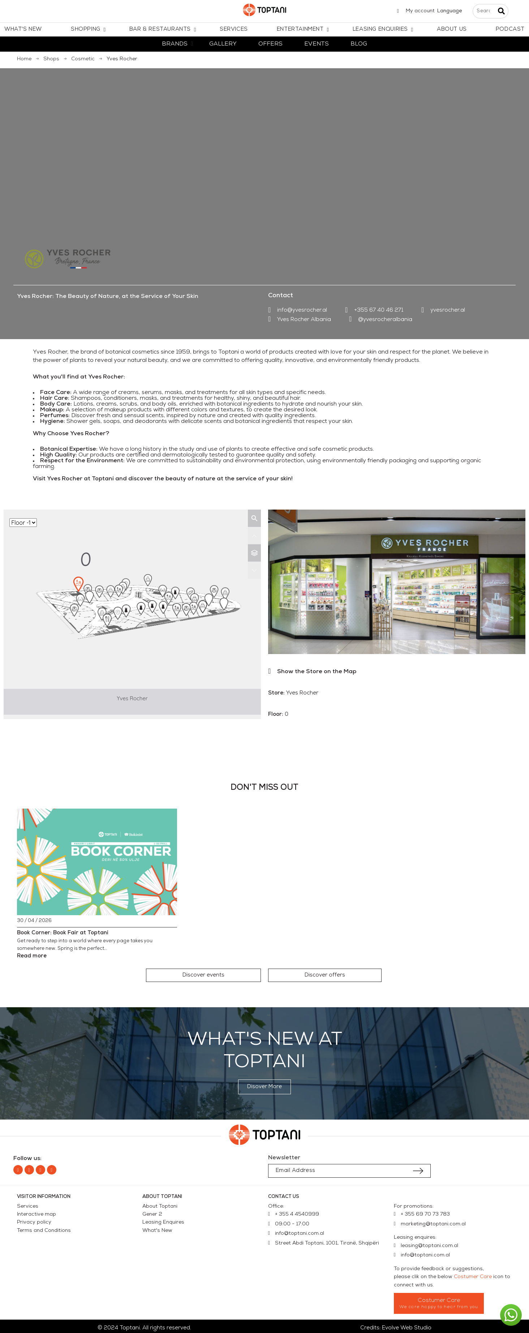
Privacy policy (34, 1222)
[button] (203, 975)
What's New (157, 1230)
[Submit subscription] (418, 1170)
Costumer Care (473, 1277)
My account (420, 11)
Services (27, 1206)
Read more (32, 956)
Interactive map (36, 1214)
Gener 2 (152, 1214)
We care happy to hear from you (438, 1307)
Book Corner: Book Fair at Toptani (62, 933)
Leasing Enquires (163, 1222)
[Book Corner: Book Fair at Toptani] (97, 862)
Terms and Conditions (44, 1230)
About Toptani (159, 1206)
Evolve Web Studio (406, 1328)
